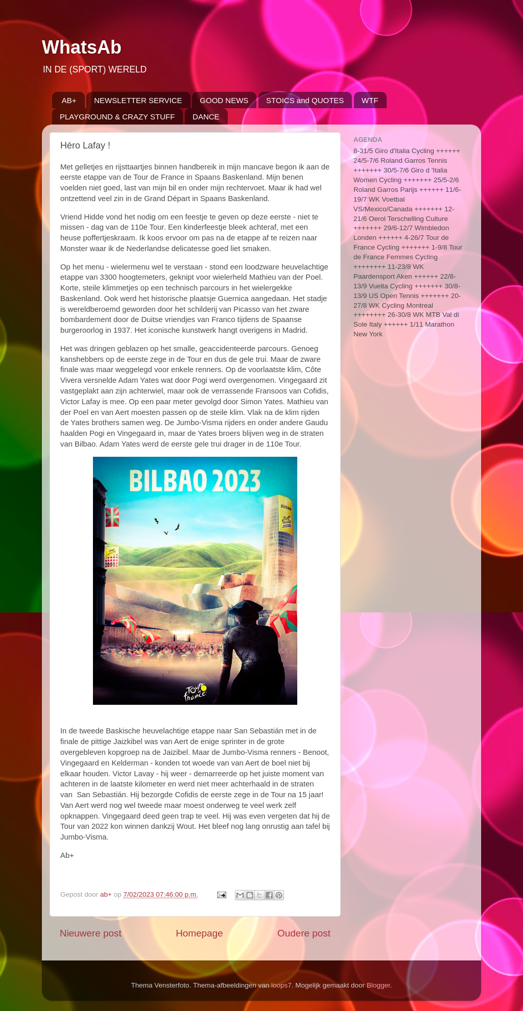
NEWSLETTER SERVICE (138, 100)
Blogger (378, 985)
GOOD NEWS (224, 100)
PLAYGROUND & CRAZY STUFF (117, 116)
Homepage (199, 933)
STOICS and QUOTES (305, 100)
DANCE (206, 116)
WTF (370, 100)
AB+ (69, 100)
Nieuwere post (91, 933)
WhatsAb (82, 47)
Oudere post (303, 933)
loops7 (281, 985)
